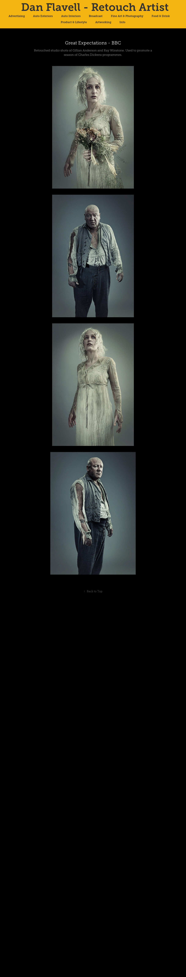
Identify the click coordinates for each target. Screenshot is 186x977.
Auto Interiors (71, 16)
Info (122, 22)
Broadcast (95, 16)
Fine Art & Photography (127, 16)
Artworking (103, 22)
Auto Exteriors (43, 16)
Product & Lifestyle (74, 22)
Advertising (17, 16)
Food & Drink (161, 16)
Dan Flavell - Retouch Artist (95, 7)
